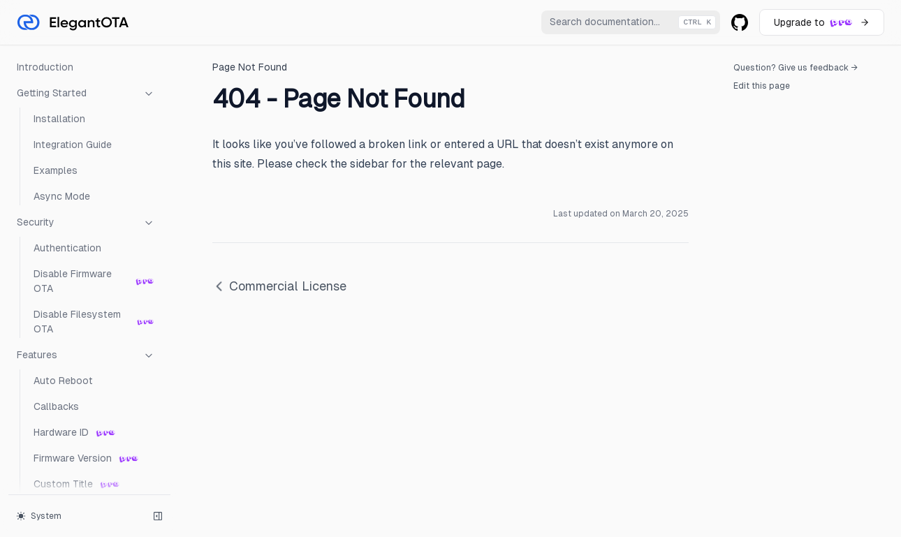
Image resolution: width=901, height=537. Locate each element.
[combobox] (630, 22)
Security (86, 222)
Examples (56, 170)
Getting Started (86, 93)
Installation (59, 118)
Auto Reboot (63, 380)
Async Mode (62, 196)
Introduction (45, 67)
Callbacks (56, 406)
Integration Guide (73, 144)
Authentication (67, 247)
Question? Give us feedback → (795, 68)
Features (86, 355)
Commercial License (279, 286)
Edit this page (761, 86)
